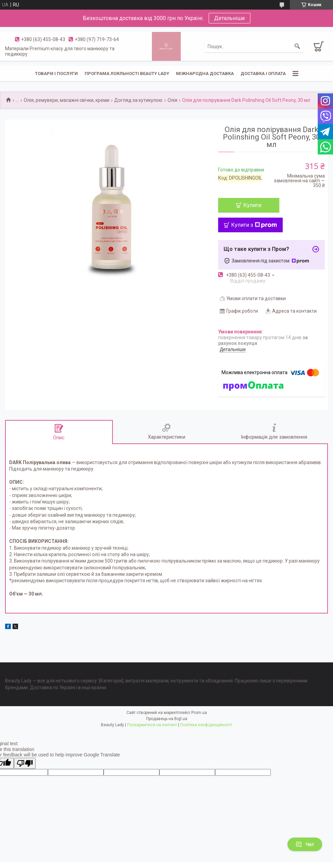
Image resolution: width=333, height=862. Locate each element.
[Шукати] (297, 46)
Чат (305, 844)
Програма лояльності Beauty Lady (127, 73)
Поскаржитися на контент (152, 724)
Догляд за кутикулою (138, 100)
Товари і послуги (56, 73)
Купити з (254, 225)
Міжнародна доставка (205, 73)
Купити (252, 205)
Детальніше (229, 18)
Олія (172, 100)
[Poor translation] (25, 763)
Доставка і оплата (263, 73)
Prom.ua (199, 712)
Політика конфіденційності (206, 724)
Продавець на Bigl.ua (166, 718)
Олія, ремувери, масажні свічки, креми (66, 100)
